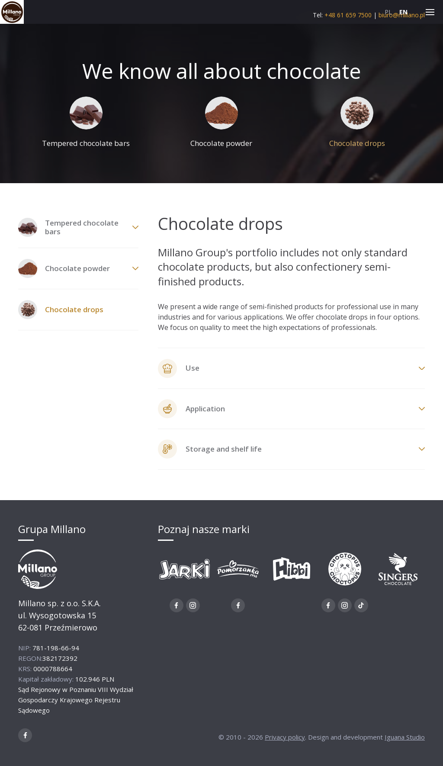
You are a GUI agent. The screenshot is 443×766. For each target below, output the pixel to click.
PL (388, 12)
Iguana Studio (405, 739)
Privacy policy (285, 739)
